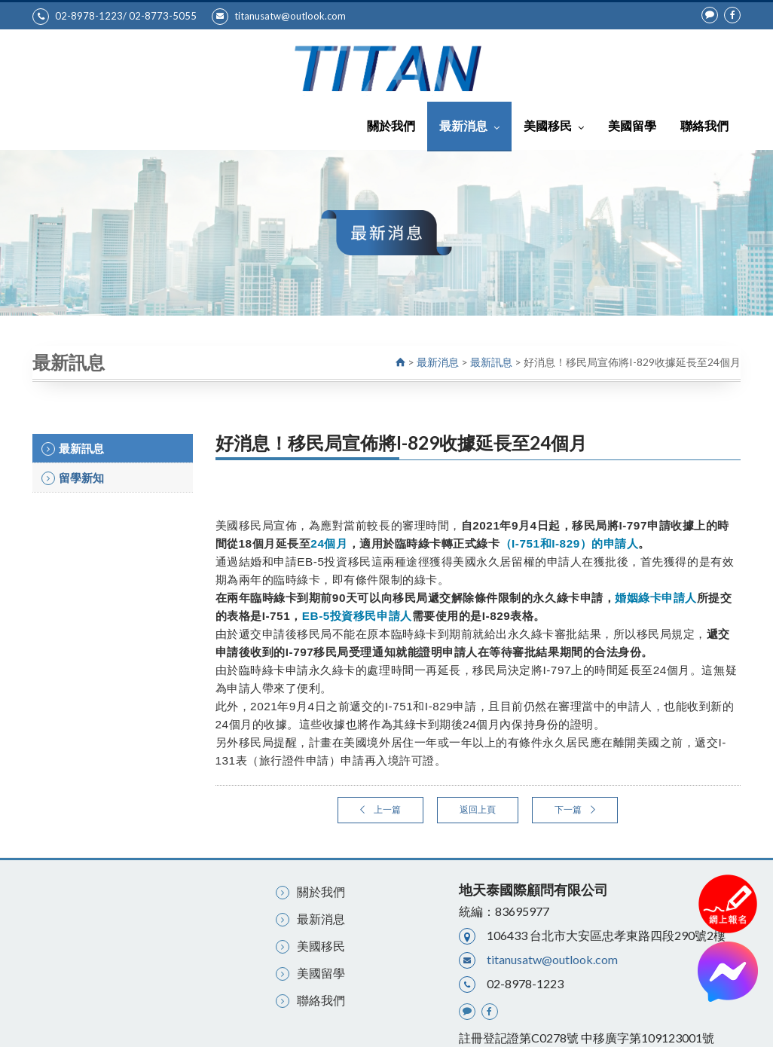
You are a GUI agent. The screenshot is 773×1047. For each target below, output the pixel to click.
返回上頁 (478, 809)
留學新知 (72, 478)
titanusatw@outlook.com (279, 16)
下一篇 (575, 809)
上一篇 (380, 809)
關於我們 (391, 125)
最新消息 (469, 125)
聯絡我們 (704, 125)
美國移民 (554, 125)
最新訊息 (491, 362)
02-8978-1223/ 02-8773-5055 (114, 16)
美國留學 (632, 125)
